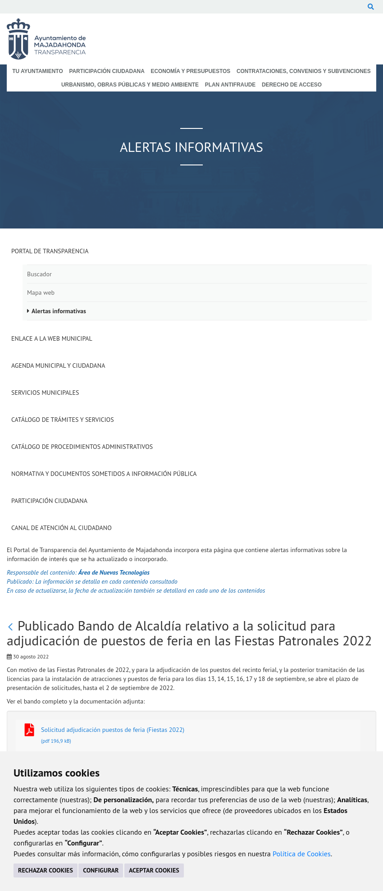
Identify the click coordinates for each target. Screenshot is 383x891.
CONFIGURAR (101, 870)
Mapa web (41, 292)
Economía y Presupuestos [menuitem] (191, 71)
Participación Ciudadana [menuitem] (106, 71)
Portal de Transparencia (49, 251)
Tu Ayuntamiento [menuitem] (37, 71)
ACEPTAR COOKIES (154, 870)
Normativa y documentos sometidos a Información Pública (104, 474)
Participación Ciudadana (49, 501)
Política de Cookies (302, 853)
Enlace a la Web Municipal (51, 338)
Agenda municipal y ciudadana (58, 365)
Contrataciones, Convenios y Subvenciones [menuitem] (304, 71)
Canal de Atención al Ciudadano (61, 528)
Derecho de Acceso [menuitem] (292, 85)
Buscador (39, 274)
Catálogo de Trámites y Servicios (62, 420)
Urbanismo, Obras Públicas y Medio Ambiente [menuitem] (130, 85)
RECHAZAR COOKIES (45, 870)
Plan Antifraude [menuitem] (230, 85)
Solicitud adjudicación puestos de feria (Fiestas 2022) (188, 736)
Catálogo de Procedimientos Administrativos (82, 447)
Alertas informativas (59, 311)
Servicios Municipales (45, 392)
